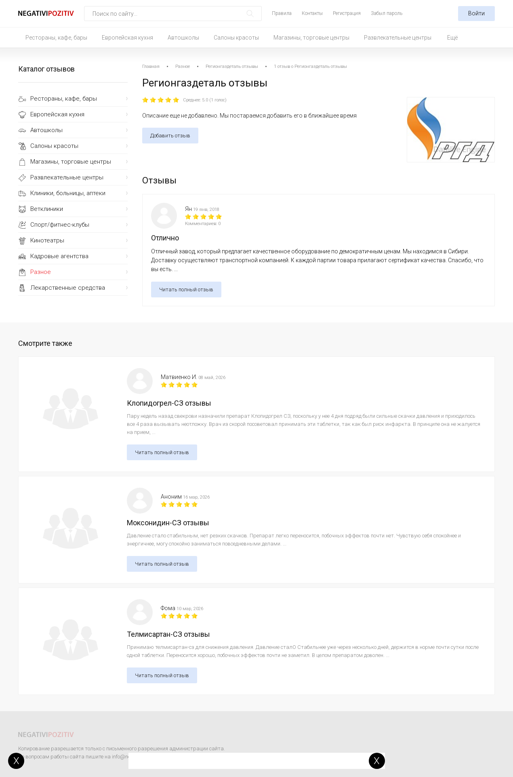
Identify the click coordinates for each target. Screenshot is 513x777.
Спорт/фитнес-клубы (59, 224)
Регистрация (347, 13)
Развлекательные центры (397, 37)
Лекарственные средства (67, 287)
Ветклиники (46, 209)
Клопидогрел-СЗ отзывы (169, 403)
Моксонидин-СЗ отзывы (168, 522)
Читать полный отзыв (186, 289)
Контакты (312, 13)
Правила (282, 13)
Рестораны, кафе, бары (56, 37)
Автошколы (183, 37)
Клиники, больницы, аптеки (67, 193)
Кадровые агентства (59, 256)
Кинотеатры (47, 240)
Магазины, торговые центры (311, 37)
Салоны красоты (236, 37)
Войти (476, 13)
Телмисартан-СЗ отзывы (168, 634)
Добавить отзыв (170, 136)
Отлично (165, 238)
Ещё (452, 37)
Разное (40, 272)
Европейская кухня (127, 37)
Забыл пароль (386, 13)
